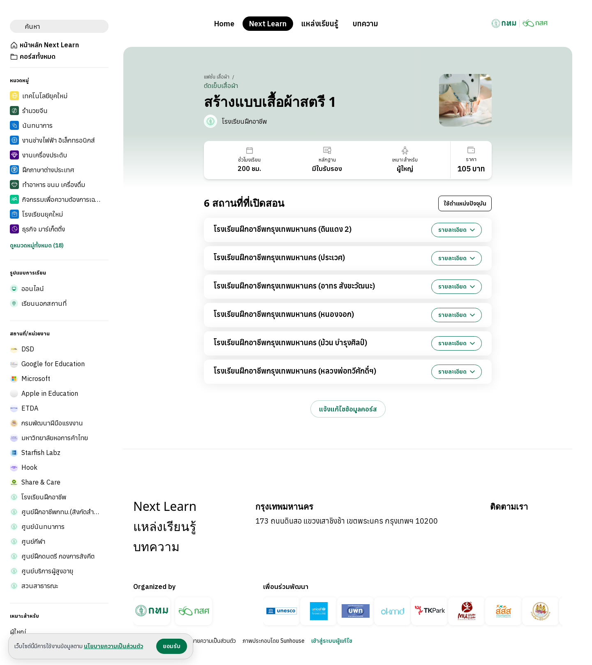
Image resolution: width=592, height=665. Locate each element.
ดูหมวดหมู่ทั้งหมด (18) (37, 245)
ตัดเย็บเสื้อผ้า (221, 85)
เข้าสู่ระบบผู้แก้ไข (331, 640)
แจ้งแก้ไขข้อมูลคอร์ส (348, 409)
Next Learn (268, 23)
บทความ (365, 23)
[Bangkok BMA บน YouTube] (516, 523)
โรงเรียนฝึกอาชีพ (244, 121)
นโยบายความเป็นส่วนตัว (209, 640)
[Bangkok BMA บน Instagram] (536, 523)
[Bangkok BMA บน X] (555, 523)
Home (224, 23)
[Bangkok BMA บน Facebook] (496, 523)
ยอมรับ (171, 646)
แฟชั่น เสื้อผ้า (217, 77)
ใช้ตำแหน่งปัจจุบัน (465, 203)
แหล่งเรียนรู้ (319, 23)
